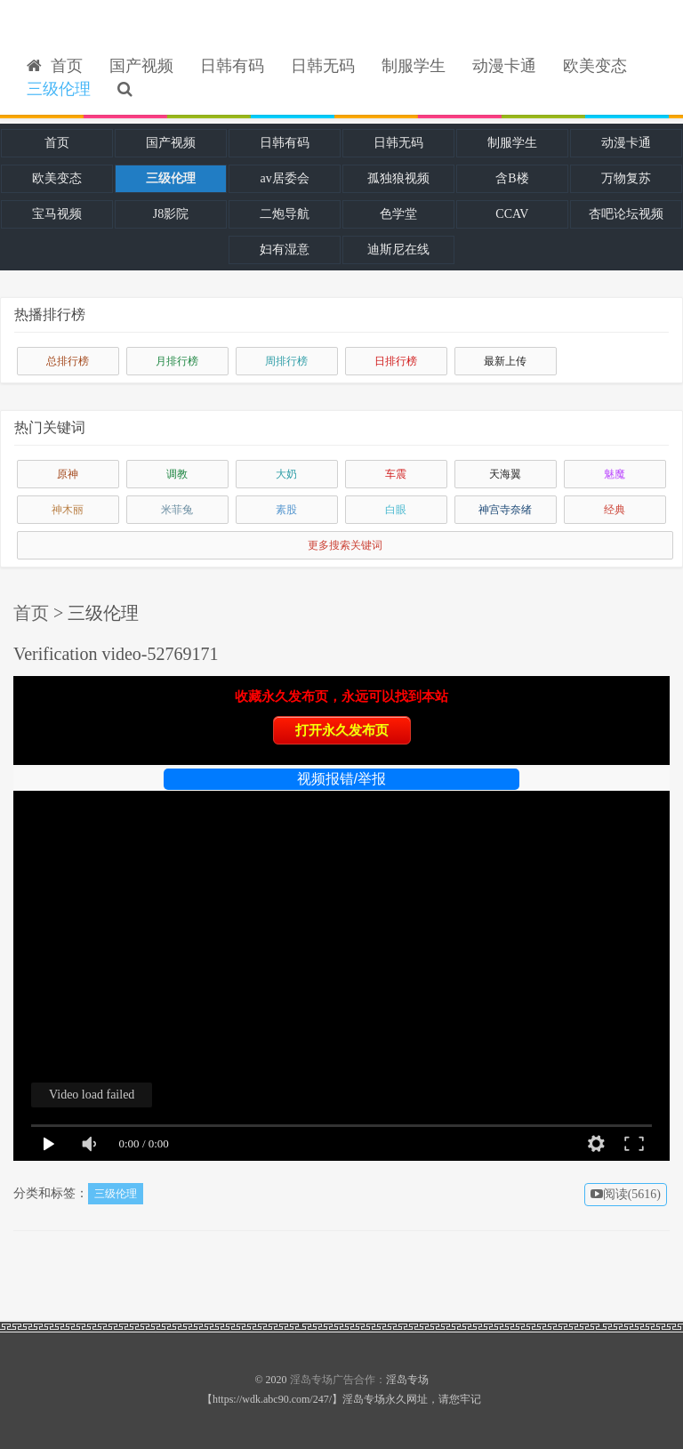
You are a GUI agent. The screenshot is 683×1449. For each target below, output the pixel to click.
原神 (67, 474)
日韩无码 (323, 66)
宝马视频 (57, 214)
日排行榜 (395, 361)
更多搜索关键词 (345, 545)
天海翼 (505, 474)
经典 (614, 509)
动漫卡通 (504, 66)
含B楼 (511, 178)
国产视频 (141, 66)
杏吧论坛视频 (626, 214)
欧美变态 (595, 66)
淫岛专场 (311, 1379)
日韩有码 (232, 66)
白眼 (395, 509)
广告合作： (359, 1379)
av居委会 (284, 178)
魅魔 (614, 474)
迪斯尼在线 (398, 249)
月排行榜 (177, 361)
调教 (177, 474)
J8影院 (171, 214)
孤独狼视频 (398, 178)
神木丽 (68, 509)
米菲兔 (177, 509)
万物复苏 (626, 178)
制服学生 (414, 66)
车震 (395, 474)
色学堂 (398, 214)
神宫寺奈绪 (505, 509)
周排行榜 (286, 361)
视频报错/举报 (341, 778)
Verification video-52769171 (116, 654)
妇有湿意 (284, 249)
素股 (286, 509)
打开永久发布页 (342, 729)
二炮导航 (284, 214)
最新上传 (505, 361)
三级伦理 (59, 89)
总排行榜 (67, 361)
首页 (55, 66)
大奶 (286, 474)
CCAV (511, 214)
